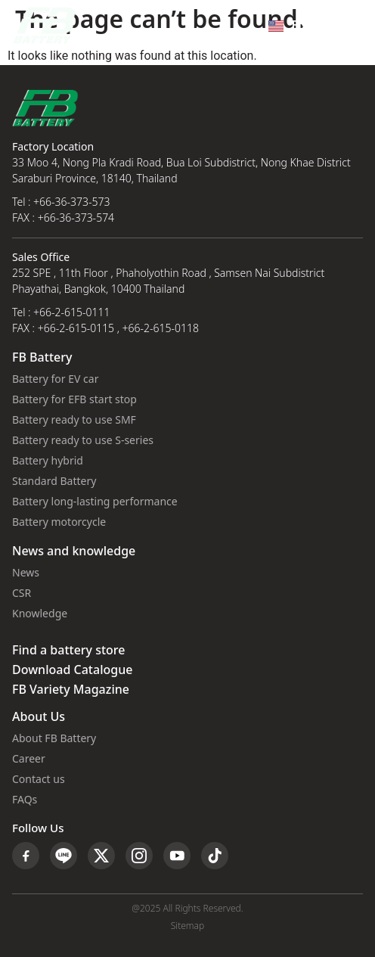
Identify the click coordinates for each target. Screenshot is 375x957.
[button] (347, 25)
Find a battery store (68, 651)
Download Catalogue (72, 670)
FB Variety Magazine (70, 690)
